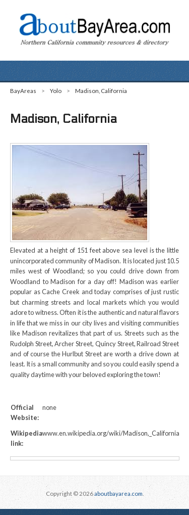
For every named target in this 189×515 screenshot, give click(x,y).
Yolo (55, 90)
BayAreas (23, 90)
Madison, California (101, 90)
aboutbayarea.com (118, 493)
